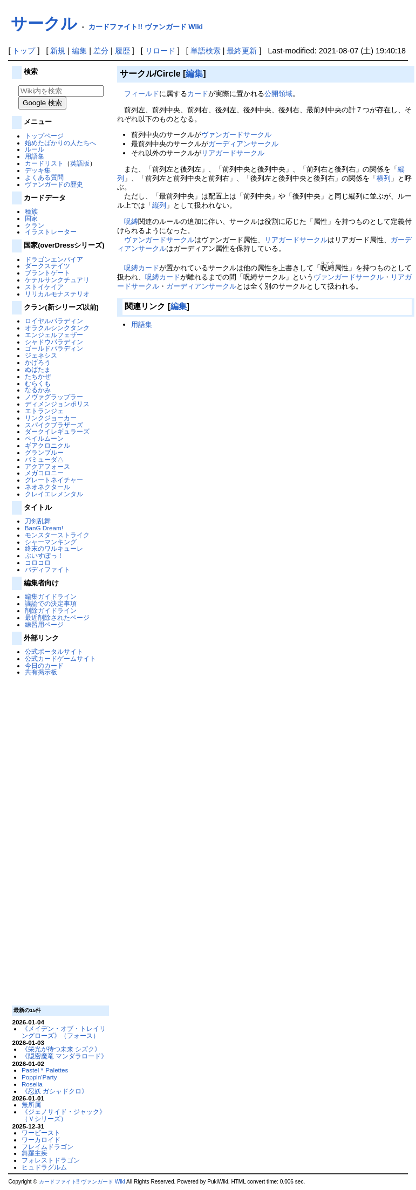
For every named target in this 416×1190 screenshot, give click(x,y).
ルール (34, 149)
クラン (34, 225)
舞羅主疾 (34, 1153)
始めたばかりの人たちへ (60, 142)
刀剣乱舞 (38, 520)
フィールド (141, 94)
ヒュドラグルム (44, 1167)
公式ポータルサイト (54, 651)
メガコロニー (44, 472)
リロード (160, 50)
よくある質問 (44, 177)
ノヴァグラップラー (54, 396)
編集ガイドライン (51, 596)
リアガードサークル (232, 153)
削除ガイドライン (51, 610)
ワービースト (41, 1132)
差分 (100, 50)
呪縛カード (141, 268)
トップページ (44, 135)
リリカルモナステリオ (57, 293)
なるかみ (38, 389)
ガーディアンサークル (243, 144)
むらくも (38, 383)
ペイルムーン (44, 438)
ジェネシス (41, 355)
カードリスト (44, 163)
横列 (384, 178)
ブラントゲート (47, 272)
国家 (31, 218)
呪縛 (131, 221)
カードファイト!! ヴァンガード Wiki (145, 27)
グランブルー (44, 452)
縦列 (159, 205)
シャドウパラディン (54, 341)
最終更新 (242, 50)
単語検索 (205, 50)
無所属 (31, 1104)
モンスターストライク (57, 534)
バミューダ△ (44, 459)
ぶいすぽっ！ (44, 555)
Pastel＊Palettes (45, 1069)
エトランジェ (44, 410)
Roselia (32, 1084)
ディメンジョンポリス (57, 403)
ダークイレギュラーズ (57, 431)
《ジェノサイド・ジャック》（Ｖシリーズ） (64, 1115)
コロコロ (38, 562)
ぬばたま (38, 369)
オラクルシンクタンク (57, 327)
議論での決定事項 (51, 603)
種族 (31, 211)
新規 (57, 50)
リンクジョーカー (51, 417)
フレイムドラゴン (47, 1146)
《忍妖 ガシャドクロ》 (55, 1091)
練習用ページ (44, 624)
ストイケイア (44, 286)
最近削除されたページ (57, 617)
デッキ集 (38, 170)
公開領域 (278, 94)
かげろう (38, 362)
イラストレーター (51, 231)
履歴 (122, 50)
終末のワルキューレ (54, 548)
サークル (44, 23)
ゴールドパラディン (54, 348)
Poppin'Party (39, 1076)
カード (197, 94)
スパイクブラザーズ (54, 424)
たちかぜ (38, 376)
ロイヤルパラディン (54, 320)
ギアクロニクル (47, 445)
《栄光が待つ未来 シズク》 (61, 1048)
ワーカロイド (41, 1139)
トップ (23, 50)
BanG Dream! (44, 527)
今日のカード (44, 665)
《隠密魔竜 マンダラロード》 (64, 1055)
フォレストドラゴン (51, 1160)
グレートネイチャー (54, 479)
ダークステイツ (47, 265)
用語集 (34, 156)
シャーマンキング (51, 541)
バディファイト (47, 569)
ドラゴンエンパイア (54, 259)
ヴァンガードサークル (236, 135)
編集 (79, 50)
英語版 (80, 163)
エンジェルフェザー (54, 334)
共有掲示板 (41, 671)
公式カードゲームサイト (60, 658)
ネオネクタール (47, 486)
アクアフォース (47, 466)
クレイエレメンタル (54, 493)
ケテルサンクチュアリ (57, 279)
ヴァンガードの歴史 (54, 184)
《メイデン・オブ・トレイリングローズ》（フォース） (64, 1032)
